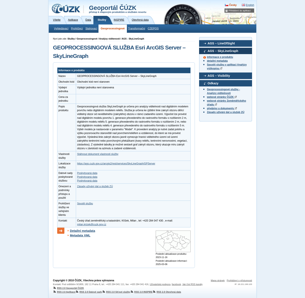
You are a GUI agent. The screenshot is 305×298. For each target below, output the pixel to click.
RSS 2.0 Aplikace (64, 292)
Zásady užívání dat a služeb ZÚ (225, 112)
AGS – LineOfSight (221, 43)
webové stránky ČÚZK (222, 97)
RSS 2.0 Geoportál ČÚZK (68, 288)
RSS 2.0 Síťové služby (116, 292)
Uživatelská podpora (160, 284)
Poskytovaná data (87, 173)
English (250, 5)
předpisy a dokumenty (222, 108)
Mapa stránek (218, 280)
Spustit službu (85, 203)
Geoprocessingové (113, 28)
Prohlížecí (77, 28)
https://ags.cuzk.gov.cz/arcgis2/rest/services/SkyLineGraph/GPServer (116, 163)
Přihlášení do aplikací (240, 10)
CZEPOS (153, 28)
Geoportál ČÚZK (117, 8)
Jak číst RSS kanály (192, 284)
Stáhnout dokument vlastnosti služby (97, 154)
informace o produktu (220, 57)
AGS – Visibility (219, 75)
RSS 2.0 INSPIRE (141, 292)
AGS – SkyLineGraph (223, 51)
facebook (176, 284)
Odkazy (213, 83)
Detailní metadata (82, 230)
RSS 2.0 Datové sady (88, 292)
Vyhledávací (61, 28)
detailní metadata (217, 60)
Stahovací (91, 28)
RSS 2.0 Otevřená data (166, 292)
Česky (233, 5)
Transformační (136, 28)
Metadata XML (80, 235)
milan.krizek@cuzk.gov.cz (91, 224)
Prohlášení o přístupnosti (239, 280)
